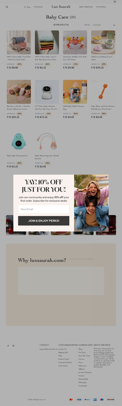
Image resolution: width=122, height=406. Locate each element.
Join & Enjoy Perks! (43, 221)
